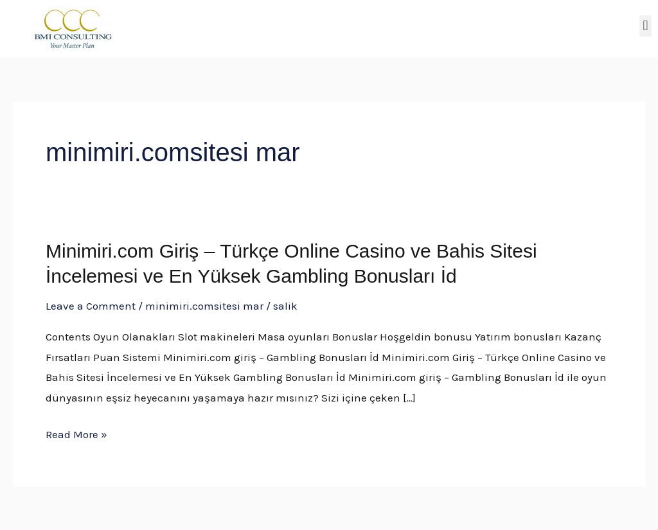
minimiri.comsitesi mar (204, 305)
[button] (645, 26)
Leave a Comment (91, 305)
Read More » (76, 435)
